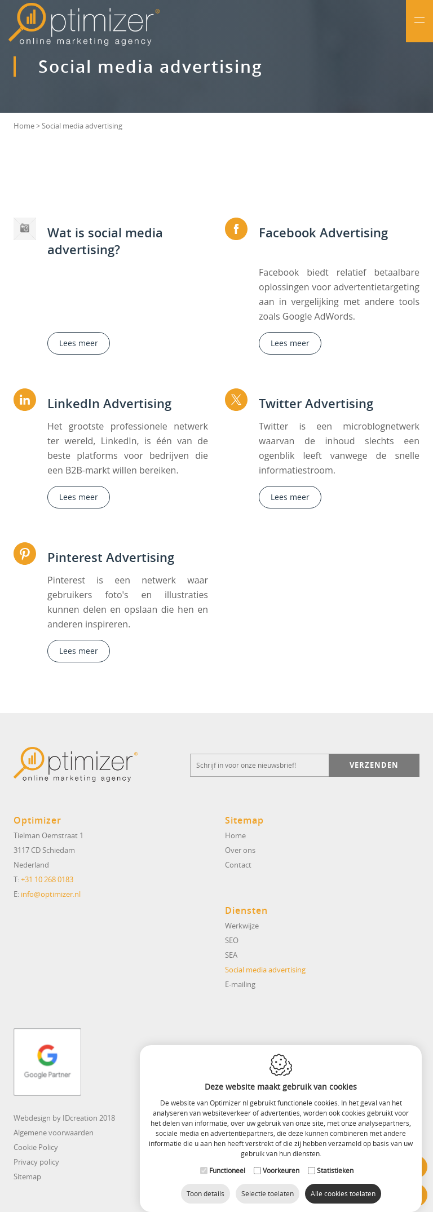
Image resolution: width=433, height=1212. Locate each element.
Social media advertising (265, 970)
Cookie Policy (36, 1147)
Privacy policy (36, 1162)
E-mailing (240, 984)
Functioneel (227, 1159)
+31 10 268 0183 (47, 879)
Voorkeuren (281, 1159)
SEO (231, 940)
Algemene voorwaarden (54, 1132)
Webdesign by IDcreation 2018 (64, 1118)
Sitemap (27, 1176)
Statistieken (335, 1159)
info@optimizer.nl (51, 894)
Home (24, 126)
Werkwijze (242, 926)
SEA (231, 955)
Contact (238, 865)
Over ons (240, 850)
